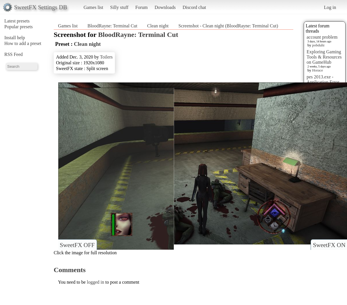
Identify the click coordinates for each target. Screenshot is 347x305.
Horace (317, 70)
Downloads (165, 7)
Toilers (106, 56)
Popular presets (18, 26)
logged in (95, 282)
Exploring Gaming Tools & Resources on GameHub (324, 57)
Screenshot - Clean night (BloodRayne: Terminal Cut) (228, 25)
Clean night (158, 25)
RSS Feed (13, 54)
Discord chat (194, 7)
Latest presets (17, 20)
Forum (141, 7)
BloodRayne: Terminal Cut (112, 25)
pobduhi (318, 45)
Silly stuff (119, 7)
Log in (330, 7)
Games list (93, 7)
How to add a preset (22, 43)
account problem (322, 37)
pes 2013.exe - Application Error (323, 79)
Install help (14, 37)
